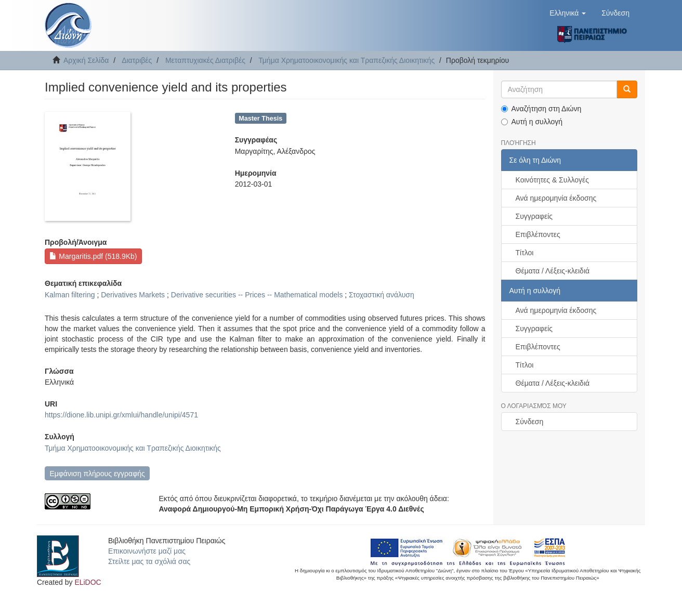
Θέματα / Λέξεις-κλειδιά (553, 271)
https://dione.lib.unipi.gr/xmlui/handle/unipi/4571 (121, 415)
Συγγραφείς (534, 216)
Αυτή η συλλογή (532, 121)
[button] (568, 13)
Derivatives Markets (133, 295)
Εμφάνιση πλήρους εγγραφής (97, 473)
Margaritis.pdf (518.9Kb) (93, 256)
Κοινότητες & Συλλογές (552, 180)
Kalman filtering (70, 295)
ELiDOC (87, 582)
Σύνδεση (530, 421)
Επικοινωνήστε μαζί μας (147, 551)
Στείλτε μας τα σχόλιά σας (149, 561)
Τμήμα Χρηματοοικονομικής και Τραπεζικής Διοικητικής (346, 60)
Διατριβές (137, 60)
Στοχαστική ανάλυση (381, 295)
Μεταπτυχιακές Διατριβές (205, 60)
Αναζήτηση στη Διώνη (541, 108)
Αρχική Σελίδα (86, 60)
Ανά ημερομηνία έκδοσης (556, 198)
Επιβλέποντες (538, 234)
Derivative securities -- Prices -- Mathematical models (257, 295)
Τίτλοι (525, 252)
